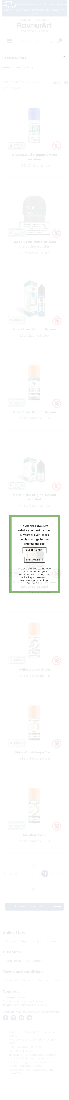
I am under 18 (34, 559)
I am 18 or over (34, 550)
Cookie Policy (34, 583)
